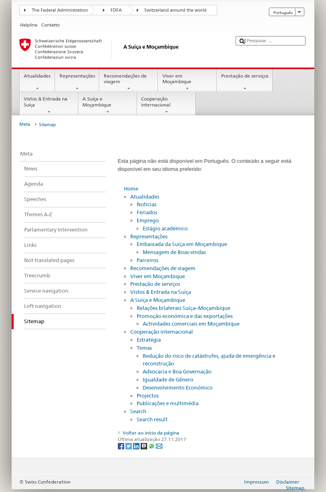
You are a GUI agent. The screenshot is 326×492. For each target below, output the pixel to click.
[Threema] (144, 446)
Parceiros (147, 260)
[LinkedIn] (137, 446)
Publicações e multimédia (168, 403)
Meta (24, 124)
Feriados (147, 212)
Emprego (148, 220)
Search (138, 411)
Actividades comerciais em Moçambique (191, 323)
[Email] (159, 446)
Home (131, 188)
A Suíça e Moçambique (108, 105)
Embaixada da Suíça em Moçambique (182, 244)
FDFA (116, 10)
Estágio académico (165, 228)
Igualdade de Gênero (168, 379)
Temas (144, 347)
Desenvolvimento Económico (178, 387)
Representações (77, 82)
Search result (152, 419)
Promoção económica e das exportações (185, 316)
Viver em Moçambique (187, 82)
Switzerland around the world (175, 10)
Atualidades (37, 82)
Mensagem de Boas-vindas (174, 252)
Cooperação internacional (166, 105)
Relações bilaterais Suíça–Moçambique (183, 308)
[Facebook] (121, 446)
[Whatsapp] (152, 446)
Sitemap (295, 488)
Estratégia (149, 339)
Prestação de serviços (244, 82)
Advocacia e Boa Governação (177, 371)
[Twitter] (129, 446)
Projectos (148, 395)
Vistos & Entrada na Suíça (49, 105)
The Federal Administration (60, 10)
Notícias (146, 204)
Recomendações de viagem (129, 82)
